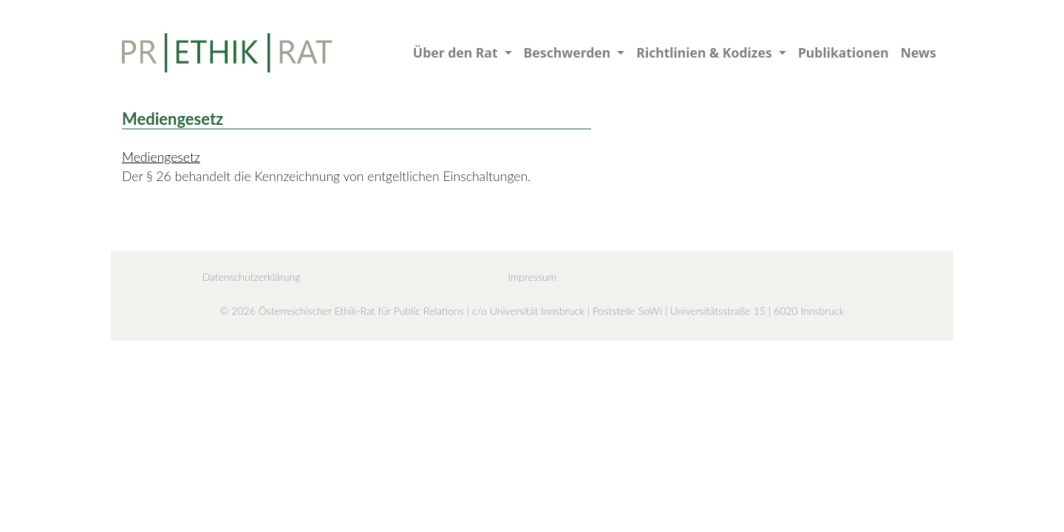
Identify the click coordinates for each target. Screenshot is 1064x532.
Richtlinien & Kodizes (705, 52)
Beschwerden (569, 52)
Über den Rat (457, 52)
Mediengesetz (161, 157)
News (918, 52)
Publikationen (843, 52)
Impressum (532, 276)
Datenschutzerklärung (251, 276)
